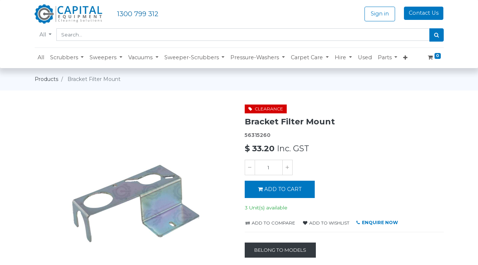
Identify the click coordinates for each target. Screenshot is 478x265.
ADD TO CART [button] (279, 189)
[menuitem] (41, 58)
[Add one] (287, 167)
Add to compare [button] (270, 223)
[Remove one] (250, 167)
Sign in (380, 13)
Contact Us (424, 13)
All (43, 34)
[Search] (436, 35)
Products (46, 79)
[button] (67, 58)
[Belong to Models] (280, 250)
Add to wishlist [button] (326, 223)
